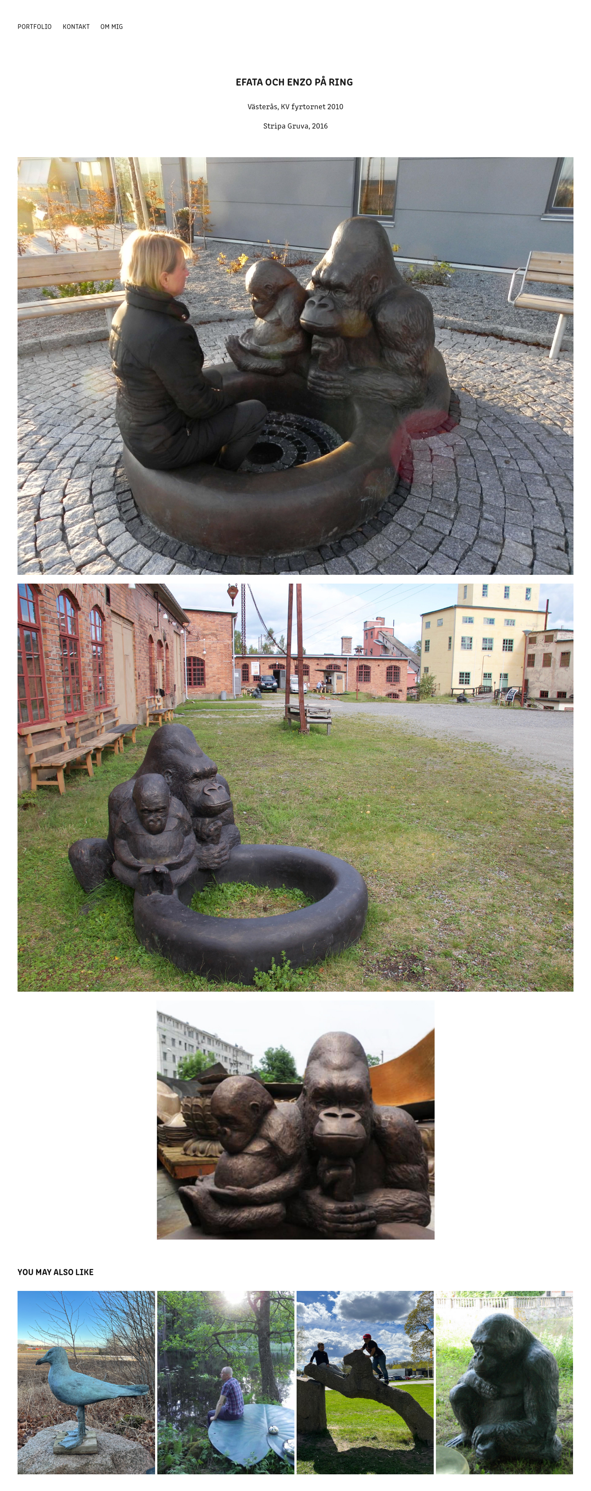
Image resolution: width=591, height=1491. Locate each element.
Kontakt (76, 26)
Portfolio (35, 26)
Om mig (111, 26)
